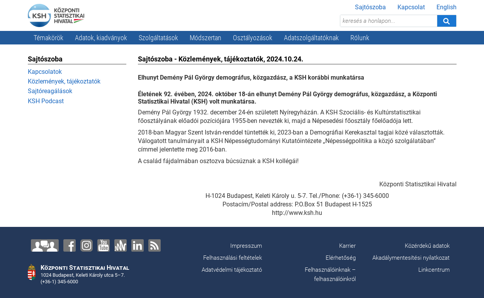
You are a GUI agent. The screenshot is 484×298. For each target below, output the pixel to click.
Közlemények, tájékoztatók (64, 81)
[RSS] (154, 245)
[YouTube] (103, 245)
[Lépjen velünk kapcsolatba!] (45, 245)
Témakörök (48, 38)
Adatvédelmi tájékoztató (232, 269)
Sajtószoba (370, 7)
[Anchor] (120, 245)
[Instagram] (86, 245)
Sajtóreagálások (50, 91)
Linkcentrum (434, 269)
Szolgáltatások (158, 38)
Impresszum (246, 245)
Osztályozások (252, 38)
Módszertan (205, 38)
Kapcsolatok (45, 71)
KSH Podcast (46, 101)
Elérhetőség (341, 257)
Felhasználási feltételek (232, 257)
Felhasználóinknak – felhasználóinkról (330, 274)
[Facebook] (69, 245)
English (446, 7)
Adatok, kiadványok (101, 38)
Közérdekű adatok (427, 245)
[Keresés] (446, 21)
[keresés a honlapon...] (388, 21)
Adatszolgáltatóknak (311, 38)
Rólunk (359, 38)
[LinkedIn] (137, 245)
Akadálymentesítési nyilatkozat (411, 257)
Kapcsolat (411, 7)
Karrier (347, 245)
